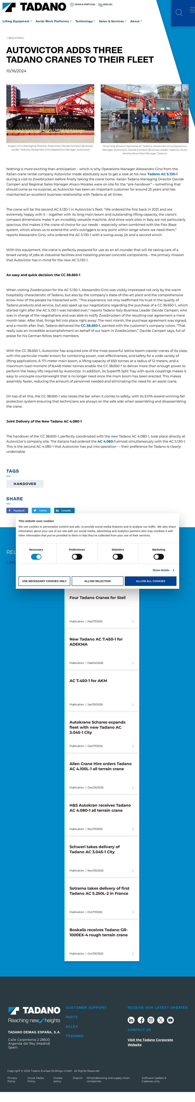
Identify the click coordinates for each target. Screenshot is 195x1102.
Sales (72, 1036)
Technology (84, 21)
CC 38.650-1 (90, 335)
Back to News (16, 47)
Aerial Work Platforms (52, 21)
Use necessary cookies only (44, 581)
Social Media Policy (36, 1089)
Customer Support (86, 1017)
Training (75, 1046)
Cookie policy (58, 1089)
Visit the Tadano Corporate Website (150, 1052)
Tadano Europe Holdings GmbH (52, 1081)
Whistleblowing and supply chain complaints (108, 1089)
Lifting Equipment (16, 21)
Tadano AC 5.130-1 (162, 184)
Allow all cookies (150, 581)
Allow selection (97, 581)
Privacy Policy (12, 1089)
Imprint (78, 1088)
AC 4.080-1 (106, 451)
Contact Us (139, 1040)
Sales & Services (111, 21)
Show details (161, 570)
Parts (72, 1027)
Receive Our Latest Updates (158, 1017)
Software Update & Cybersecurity (154, 1089)
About (134, 21)
